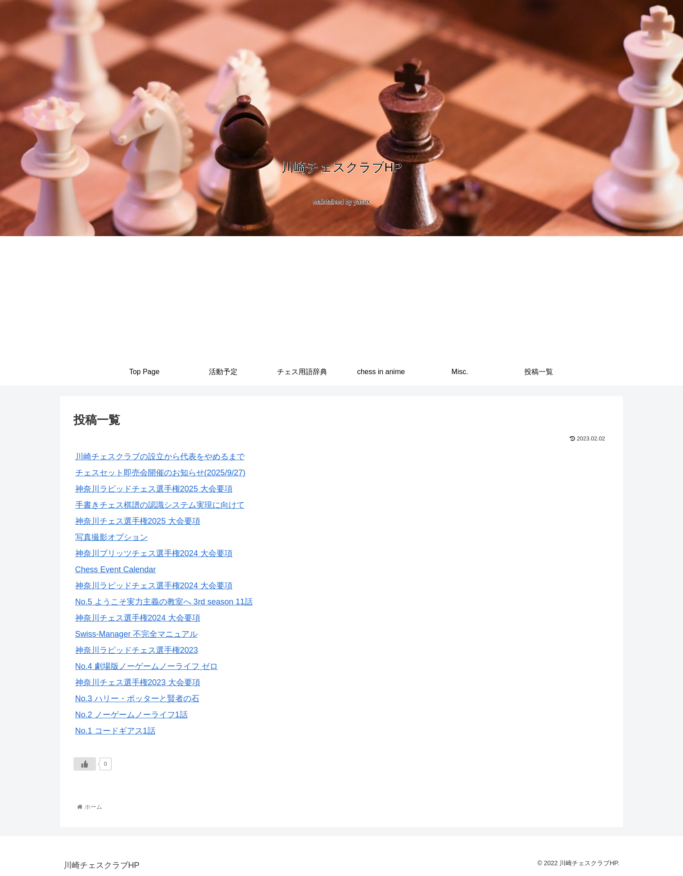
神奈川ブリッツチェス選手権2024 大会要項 (154, 553)
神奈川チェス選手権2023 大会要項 (137, 682)
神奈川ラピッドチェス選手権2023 (136, 650)
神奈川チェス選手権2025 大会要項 (137, 521)
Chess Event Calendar (115, 569)
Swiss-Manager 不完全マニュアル (136, 634)
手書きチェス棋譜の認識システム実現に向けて (160, 505)
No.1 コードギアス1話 (115, 730)
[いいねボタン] (84, 764)
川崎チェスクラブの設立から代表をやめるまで (160, 456)
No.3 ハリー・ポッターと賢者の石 (137, 698)
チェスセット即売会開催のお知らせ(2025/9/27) (160, 472)
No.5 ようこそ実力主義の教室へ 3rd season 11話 (164, 601)
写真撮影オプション (111, 537)
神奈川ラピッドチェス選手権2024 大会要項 (154, 585)
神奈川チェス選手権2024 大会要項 (137, 617)
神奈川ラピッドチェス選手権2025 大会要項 (154, 488)
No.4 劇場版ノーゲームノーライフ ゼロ (146, 666)
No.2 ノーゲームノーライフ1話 (131, 714)
